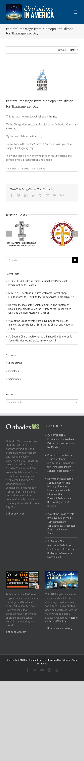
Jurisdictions (38, 168)
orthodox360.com (16, 632)
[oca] (42, 79)
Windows (62, 621)
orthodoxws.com (15, 513)
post (14, 116)
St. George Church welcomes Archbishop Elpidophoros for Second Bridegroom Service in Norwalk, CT (61, 549)
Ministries (13, 371)
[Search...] (39, 260)
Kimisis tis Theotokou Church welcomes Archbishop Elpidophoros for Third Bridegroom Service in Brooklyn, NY (61, 463)
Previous (61, 50)
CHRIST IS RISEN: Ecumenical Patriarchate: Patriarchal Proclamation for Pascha (61, 441)
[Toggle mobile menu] (76, 12)
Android (73, 617)
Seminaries (14, 379)
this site (53, 116)
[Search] (75, 260)
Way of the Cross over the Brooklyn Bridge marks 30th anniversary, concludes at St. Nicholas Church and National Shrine (40, 324)
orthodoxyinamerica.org (58, 628)
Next (72, 50)
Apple (48, 621)
